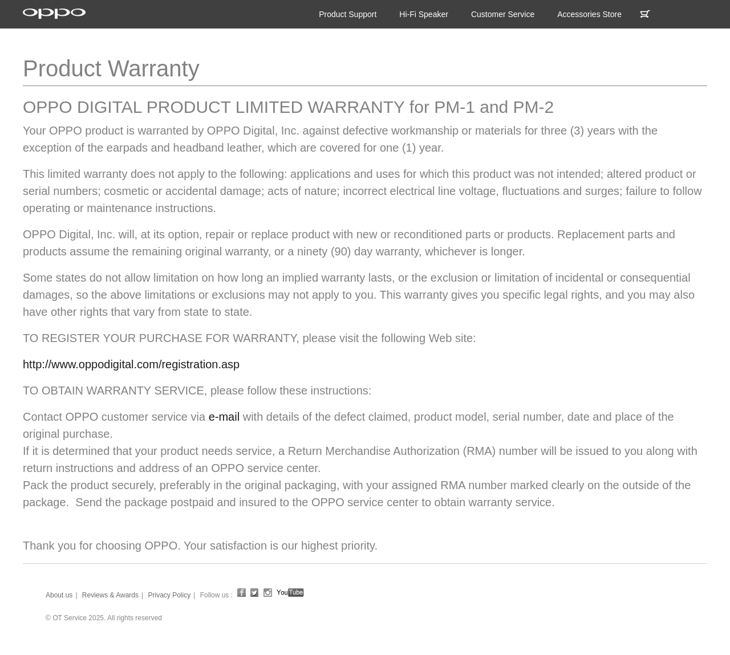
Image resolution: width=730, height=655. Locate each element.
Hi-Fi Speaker (423, 14)
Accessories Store (589, 14)
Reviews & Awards (110, 595)
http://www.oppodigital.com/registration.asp (131, 364)
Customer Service (502, 14)
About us (59, 595)
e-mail (224, 416)
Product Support (347, 14)
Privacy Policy (169, 595)
